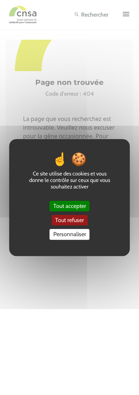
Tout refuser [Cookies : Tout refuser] (69, 220)
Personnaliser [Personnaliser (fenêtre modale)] (69, 234)
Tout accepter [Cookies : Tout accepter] (69, 206)
